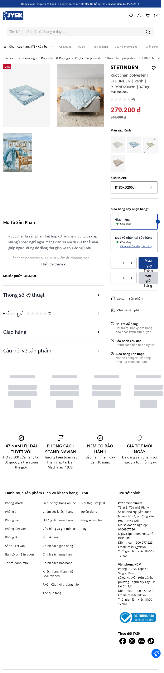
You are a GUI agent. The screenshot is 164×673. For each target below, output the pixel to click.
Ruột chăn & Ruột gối (56, 58)
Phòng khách (14, 503)
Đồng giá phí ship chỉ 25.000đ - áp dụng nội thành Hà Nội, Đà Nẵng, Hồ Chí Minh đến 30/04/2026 (80, 3)
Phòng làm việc (15, 529)
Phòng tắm (12, 537)
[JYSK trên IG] (132, 641)
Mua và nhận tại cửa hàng (133, 238)
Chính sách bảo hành (58, 563)
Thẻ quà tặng (52, 593)
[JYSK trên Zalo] (141, 641)
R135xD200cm (134, 187)
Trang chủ (10, 58)
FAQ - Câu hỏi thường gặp (61, 584)
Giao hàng (122, 219)
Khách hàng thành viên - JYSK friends (60, 573)
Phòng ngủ (29, 58)
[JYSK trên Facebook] (122, 641)
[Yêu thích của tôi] (131, 15)
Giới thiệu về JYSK (93, 503)
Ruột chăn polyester (89, 58)
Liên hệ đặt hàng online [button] (59, 503)
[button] (121, 99)
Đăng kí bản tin (91, 520)
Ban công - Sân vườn (19, 554)
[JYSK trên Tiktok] (151, 641)
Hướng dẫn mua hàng (58, 520)
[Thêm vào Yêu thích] (153, 68)
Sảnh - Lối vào (15, 546)
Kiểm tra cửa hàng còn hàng (136, 246)
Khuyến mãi (51, 537)
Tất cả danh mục (17, 563)
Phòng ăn (11, 512)
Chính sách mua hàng (58, 554)
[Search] (148, 31)
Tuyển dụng (89, 512)
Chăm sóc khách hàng (58, 512)
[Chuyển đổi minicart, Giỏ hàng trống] (147, 15)
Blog (84, 529)
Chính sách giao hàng (58, 546)
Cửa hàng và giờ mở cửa (60, 529)
